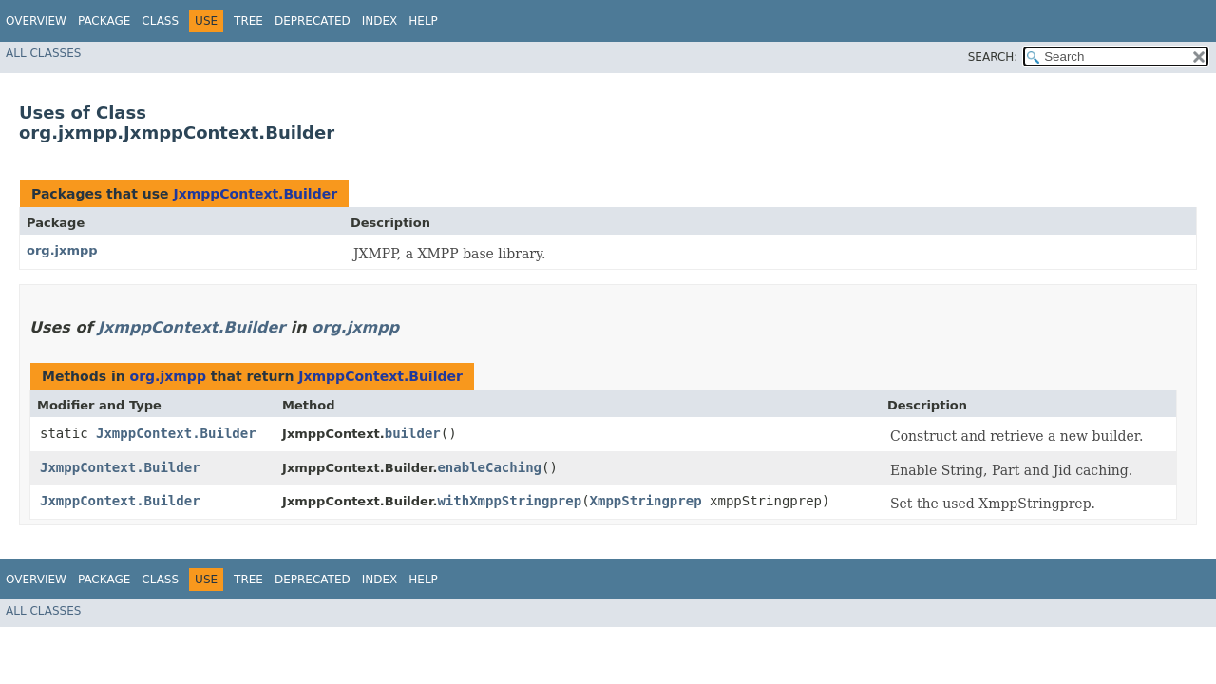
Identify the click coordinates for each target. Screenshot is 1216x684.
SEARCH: (993, 57)
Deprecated (313, 21)
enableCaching (489, 467)
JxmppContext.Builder (255, 193)
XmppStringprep (646, 500)
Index (380, 21)
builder (413, 433)
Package (104, 21)
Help (423, 21)
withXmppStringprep (509, 500)
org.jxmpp (62, 250)
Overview (36, 21)
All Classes (43, 53)
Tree (248, 21)
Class (160, 21)
